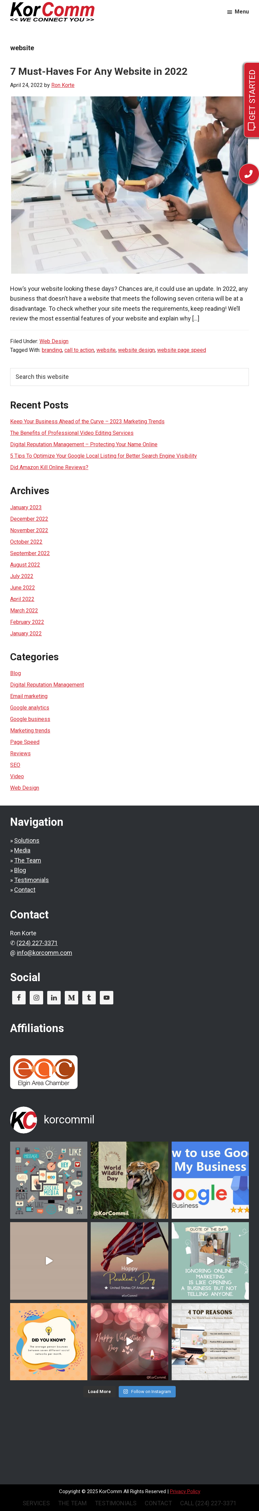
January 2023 (26, 507)
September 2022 (30, 553)
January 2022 (26, 633)
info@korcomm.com (44, 952)
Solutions (26, 840)
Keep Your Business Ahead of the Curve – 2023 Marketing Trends (87, 421)
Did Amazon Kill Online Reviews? (49, 467)
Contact (24, 889)
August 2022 (25, 565)
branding (52, 350)
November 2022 (29, 530)
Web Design (53, 341)
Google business (30, 719)
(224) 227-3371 (37, 942)
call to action (79, 350)
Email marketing (29, 696)
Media (22, 850)
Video (17, 776)
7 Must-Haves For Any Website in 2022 (99, 71)
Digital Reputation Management (47, 685)
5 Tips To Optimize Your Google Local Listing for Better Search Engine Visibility (103, 456)
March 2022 (24, 610)
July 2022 (21, 576)
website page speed (181, 350)
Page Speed (24, 742)
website (106, 350)
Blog (15, 673)
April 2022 (22, 599)
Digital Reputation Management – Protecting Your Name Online (83, 444)
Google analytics (29, 707)
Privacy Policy (185, 1491)
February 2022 (27, 622)
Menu (242, 11)
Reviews (20, 753)
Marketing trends (30, 730)
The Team (27, 860)
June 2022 (22, 587)
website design (136, 350)
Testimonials (31, 879)
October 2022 (26, 542)
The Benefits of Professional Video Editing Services (72, 433)
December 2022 (29, 519)
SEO (15, 765)
